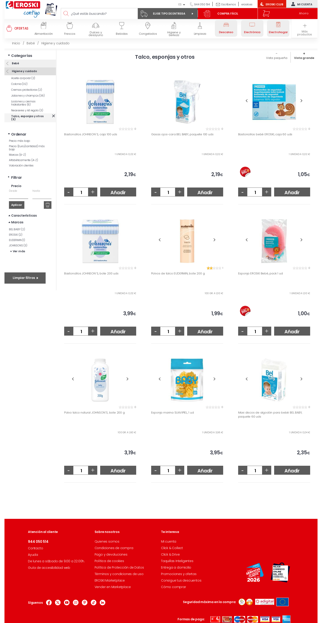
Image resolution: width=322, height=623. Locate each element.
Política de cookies (109, 561)
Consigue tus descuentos (181, 580)
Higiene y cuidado (24, 71)
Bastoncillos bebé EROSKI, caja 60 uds (265, 134)
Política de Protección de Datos (119, 567)
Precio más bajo (19, 141)
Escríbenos (228, 4)
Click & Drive (170, 554)
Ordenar (18, 134)
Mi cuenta (300, 4)
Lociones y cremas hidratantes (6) (23, 102)
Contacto (35, 548)
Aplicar (16, 205)
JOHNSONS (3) (18, 245)
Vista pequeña (276, 58)
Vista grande (304, 58)
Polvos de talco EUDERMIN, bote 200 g (178, 274)
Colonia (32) (19, 84)
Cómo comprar (173, 587)
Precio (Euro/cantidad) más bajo (27, 147)
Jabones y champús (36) (28, 95)
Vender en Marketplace (113, 587)
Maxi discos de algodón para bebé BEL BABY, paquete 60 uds (270, 414)
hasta (36, 191)
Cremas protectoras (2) (26, 90)
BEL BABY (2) (17, 229)
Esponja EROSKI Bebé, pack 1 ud (260, 274)
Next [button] (301, 100)
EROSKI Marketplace (110, 580)
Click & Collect (172, 548)
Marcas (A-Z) (17, 155)
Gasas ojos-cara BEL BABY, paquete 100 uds (182, 134)
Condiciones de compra (114, 548)
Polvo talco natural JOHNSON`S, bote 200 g (94, 413)
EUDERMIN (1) (17, 240)
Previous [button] (247, 100)
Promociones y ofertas (179, 574)
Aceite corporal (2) (23, 78)
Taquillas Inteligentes (177, 561)
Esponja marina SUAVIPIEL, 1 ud (172, 413)
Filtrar (16, 177)
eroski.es (247, 4)
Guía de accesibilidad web (49, 567)
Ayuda (33, 554)
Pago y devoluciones (111, 554)
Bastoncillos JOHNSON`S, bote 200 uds (91, 274)
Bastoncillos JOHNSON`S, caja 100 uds (90, 134)
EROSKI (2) (15, 235)
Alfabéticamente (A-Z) (23, 160)
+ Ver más (17, 251)
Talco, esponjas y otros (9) (27, 117)
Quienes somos (107, 541)
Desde (13, 191)
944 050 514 (201, 4)
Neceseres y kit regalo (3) (27, 110)
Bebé (15, 63)
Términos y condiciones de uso (119, 574)
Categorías (21, 55)
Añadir (118, 192)
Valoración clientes (21, 165)
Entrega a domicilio (176, 567)
